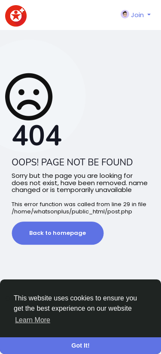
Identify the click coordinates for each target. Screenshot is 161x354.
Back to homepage (57, 233)
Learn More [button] (32, 320)
